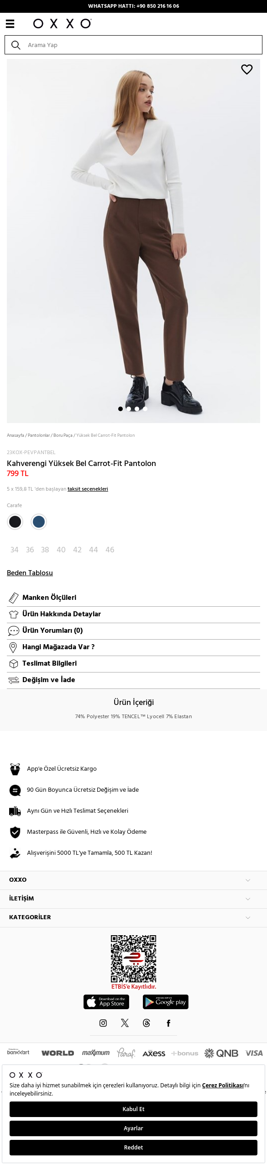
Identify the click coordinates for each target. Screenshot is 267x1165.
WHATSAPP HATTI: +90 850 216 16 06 (133, 6)
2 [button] (128, 409)
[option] (133, 240)
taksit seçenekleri (88, 489)
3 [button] (137, 409)
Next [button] (4, 240)
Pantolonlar (39, 435)
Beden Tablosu (30, 573)
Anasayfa (15, 435)
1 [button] (120, 409)
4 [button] (145, 409)
